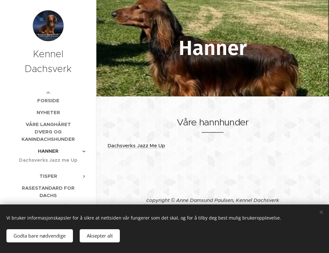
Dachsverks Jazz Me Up (136, 145)
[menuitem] (48, 100)
